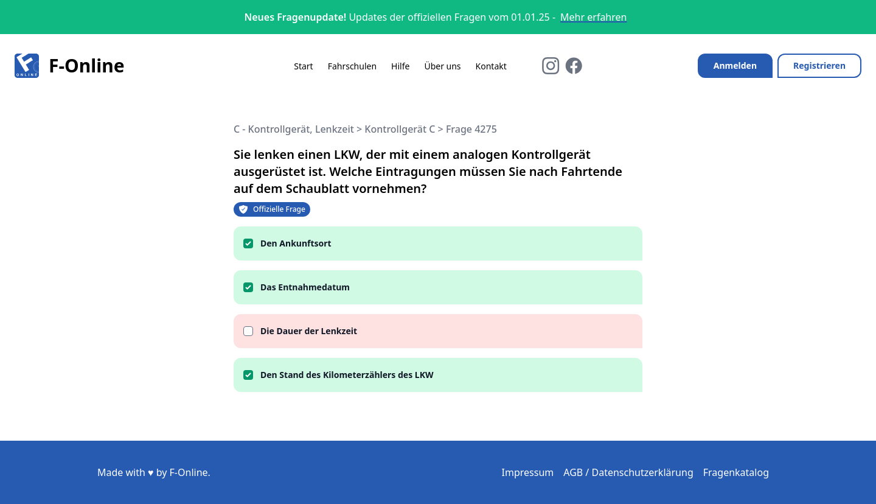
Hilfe (400, 66)
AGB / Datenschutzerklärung (628, 472)
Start (303, 66)
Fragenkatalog (736, 472)
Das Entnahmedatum (305, 287)
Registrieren (819, 65)
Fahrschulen (352, 66)
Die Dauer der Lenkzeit (308, 331)
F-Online (70, 66)
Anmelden (735, 65)
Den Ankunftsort (296, 243)
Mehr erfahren (593, 17)
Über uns (442, 66)
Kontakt (491, 66)
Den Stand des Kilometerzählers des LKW (346, 374)
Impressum (528, 472)
